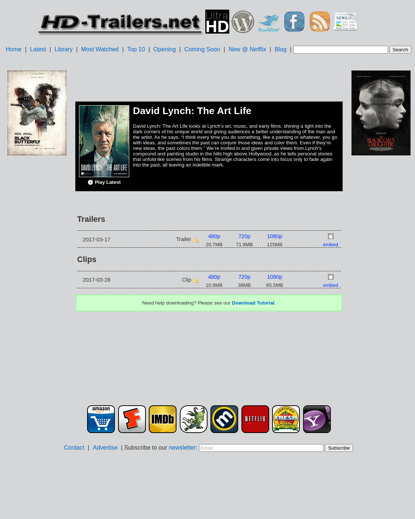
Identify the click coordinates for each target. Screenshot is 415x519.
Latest (38, 49)
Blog (281, 49)
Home (13, 49)
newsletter (182, 447)
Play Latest (104, 182)
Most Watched (100, 49)
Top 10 (136, 49)
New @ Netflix (247, 49)
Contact (74, 447)
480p (214, 236)
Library (64, 49)
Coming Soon (202, 49)
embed (330, 244)
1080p (274, 236)
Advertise (105, 447)
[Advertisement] (36, 273)
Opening (165, 49)
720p (245, 236)
